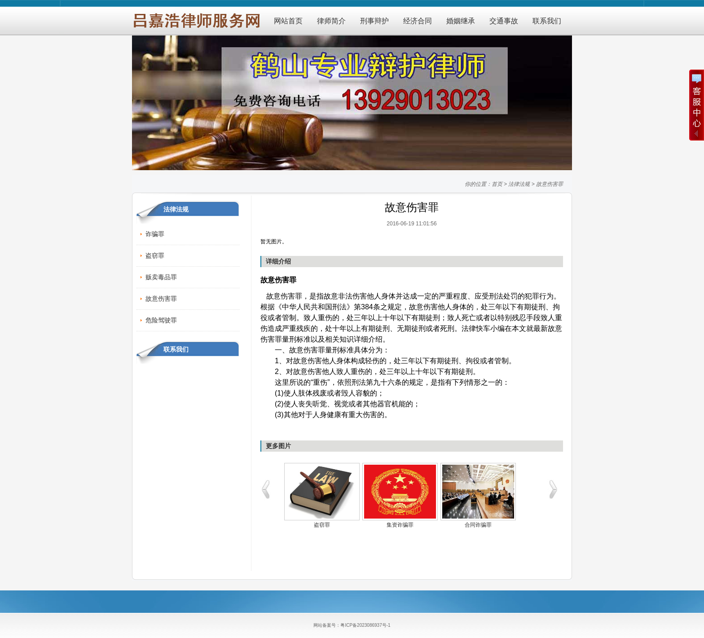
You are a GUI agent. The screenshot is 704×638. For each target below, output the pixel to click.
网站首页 (288, 21)
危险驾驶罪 (161, 320)
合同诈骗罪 (478, 525)
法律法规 (519, 184)
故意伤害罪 (549, 184)
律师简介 (331, 21)
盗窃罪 (154, 255)
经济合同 (417, 21)
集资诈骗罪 (400, 525)
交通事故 (503, 21)
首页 (497, 184)
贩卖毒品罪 (161, 277)
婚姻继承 (460, 21)
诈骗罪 (154, 234)
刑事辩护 (374, 21)
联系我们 (546, 21)
